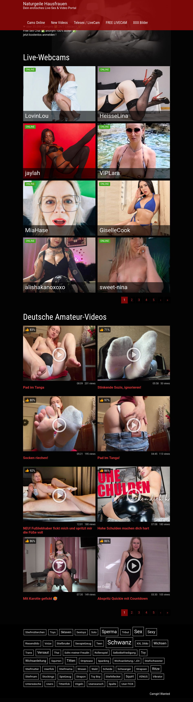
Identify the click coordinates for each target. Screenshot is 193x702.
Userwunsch (96, 683)
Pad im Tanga (33, 387)
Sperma (109, 631)
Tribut (125, 632)
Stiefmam (31, 676)
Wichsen (160, 643)
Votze (47, 643)
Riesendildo (32, 643)
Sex (138, 631)
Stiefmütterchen (35, 632)
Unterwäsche (33, 683)
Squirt (130, 676)
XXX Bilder (140, 23)
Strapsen (141, 669)
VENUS (143, 676)
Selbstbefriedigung (124, 652)
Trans (28, 652)
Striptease (87, 660)
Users (49, 683)
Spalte (112, 683)
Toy (143, 652)
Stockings (48, 676)
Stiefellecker (113, 676)
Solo (93, 632)
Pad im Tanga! (109, 458)
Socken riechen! (35, 458)
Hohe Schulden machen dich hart (123, 528)
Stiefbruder (63, 643)
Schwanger (124, 669)
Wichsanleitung (35, 661)
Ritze (156, 669)
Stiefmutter (32, 669)
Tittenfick (64, 683)
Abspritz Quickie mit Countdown (123, 598)
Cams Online (36, 23)
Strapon (81, 676)
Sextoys (81, 632)
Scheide (107, 669)
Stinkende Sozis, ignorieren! (119, 387)
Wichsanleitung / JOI (127, 660)
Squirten (56, 660)
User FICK (127, 683)
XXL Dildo (143, 643)
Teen (99, 643)
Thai (56, 652)
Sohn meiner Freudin (76, 652)
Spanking (103, 660)
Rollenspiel (101, 652)
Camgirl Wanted (160, 693)
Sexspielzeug (83, 643)
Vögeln (79, 683)
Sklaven (66, 632)
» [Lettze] (167, 300)
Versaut (43, 652)
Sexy (151, 632)
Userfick (49, 669)
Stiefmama (65, 669)
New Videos (59, 23)
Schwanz (120, 642)
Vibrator (157, 676)
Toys (53, 632)
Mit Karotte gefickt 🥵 (40, 598)
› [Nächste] (160, 300)
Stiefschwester (154, 660)
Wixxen (82, 669)
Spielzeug (65, 676)
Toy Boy (96, 676)
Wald (94, 669)
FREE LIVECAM (116, 23)
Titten (71, 661)
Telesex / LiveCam (87, 23)
